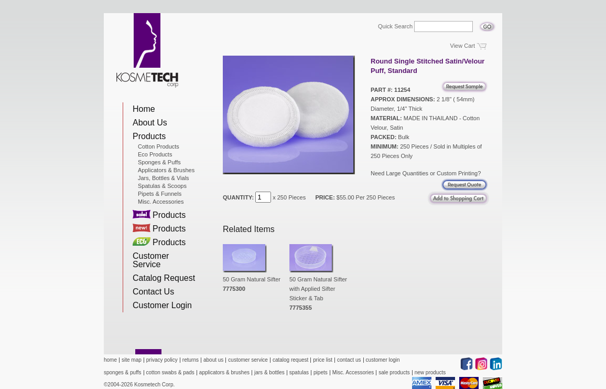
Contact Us (153, 291)
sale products (393, 372)
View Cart (462, 46)
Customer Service (151, 260)
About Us (150, 122)
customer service (248, 360)
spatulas (299, 372)
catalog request (290, 360)
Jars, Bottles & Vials (163, 178)
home (110, 360)
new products (430, 372)
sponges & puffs (123, 372)
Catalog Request (164, 278)
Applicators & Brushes (166, 170)
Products (149, 136)
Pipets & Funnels (159, 194)
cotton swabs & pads (170, 372)
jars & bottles (269, 372)
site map (132, 360)
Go (487, 23)
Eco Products (155, 154)
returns (190, 360)
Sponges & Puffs (159, 162)
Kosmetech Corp (147, 50)
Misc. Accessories (160, 201)
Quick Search (395, 26)
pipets (320, 372)
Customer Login (162, 305)
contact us (349, 360)
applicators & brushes (224, 372)
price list (322, 360)
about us (213, 360)
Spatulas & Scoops (162, 186)
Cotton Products (158, 146)
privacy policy (162, 360)
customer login (383, 360)
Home (144, 108)
